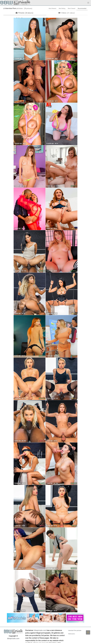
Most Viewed (71, 8)
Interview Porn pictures (74, 630)
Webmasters (71, 634)
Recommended (82, 8)
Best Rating (62, 8)
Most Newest (52, 8)
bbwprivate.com (13, 638)
